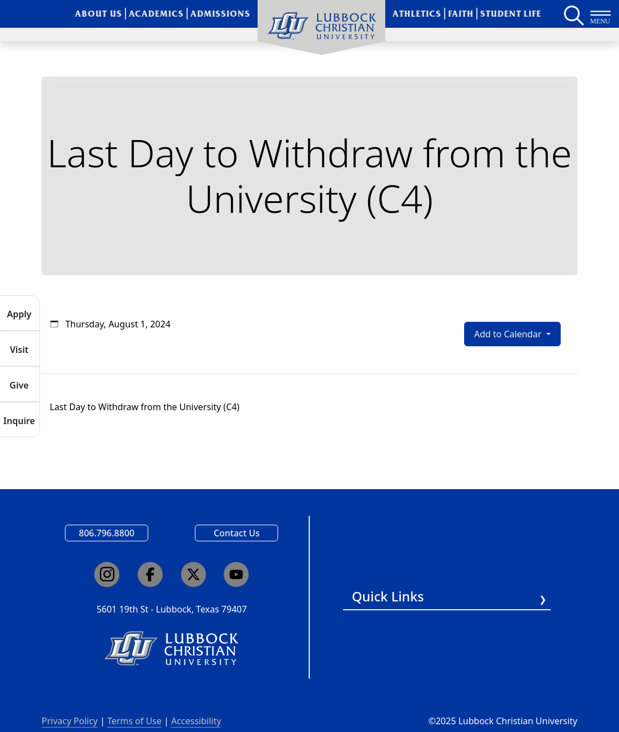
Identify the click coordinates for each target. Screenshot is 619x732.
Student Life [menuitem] (511, 13)
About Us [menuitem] (98, 13)
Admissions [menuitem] (220, 13)
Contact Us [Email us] (237, 533)
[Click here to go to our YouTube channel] (236, 574)
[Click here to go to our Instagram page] (106, 574)
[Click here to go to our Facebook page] (150, 574)
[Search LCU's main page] (573, 14)
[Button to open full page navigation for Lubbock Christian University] (601, 14)
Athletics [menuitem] (416, 13)
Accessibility (196, 721)
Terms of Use (134, 721)
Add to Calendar (508, 334)
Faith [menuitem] (461, 13)
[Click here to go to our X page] (193, 574)
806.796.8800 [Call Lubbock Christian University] (106, 533)
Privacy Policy (70, 721)
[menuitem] (321, 28)
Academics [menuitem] (156, 13)
